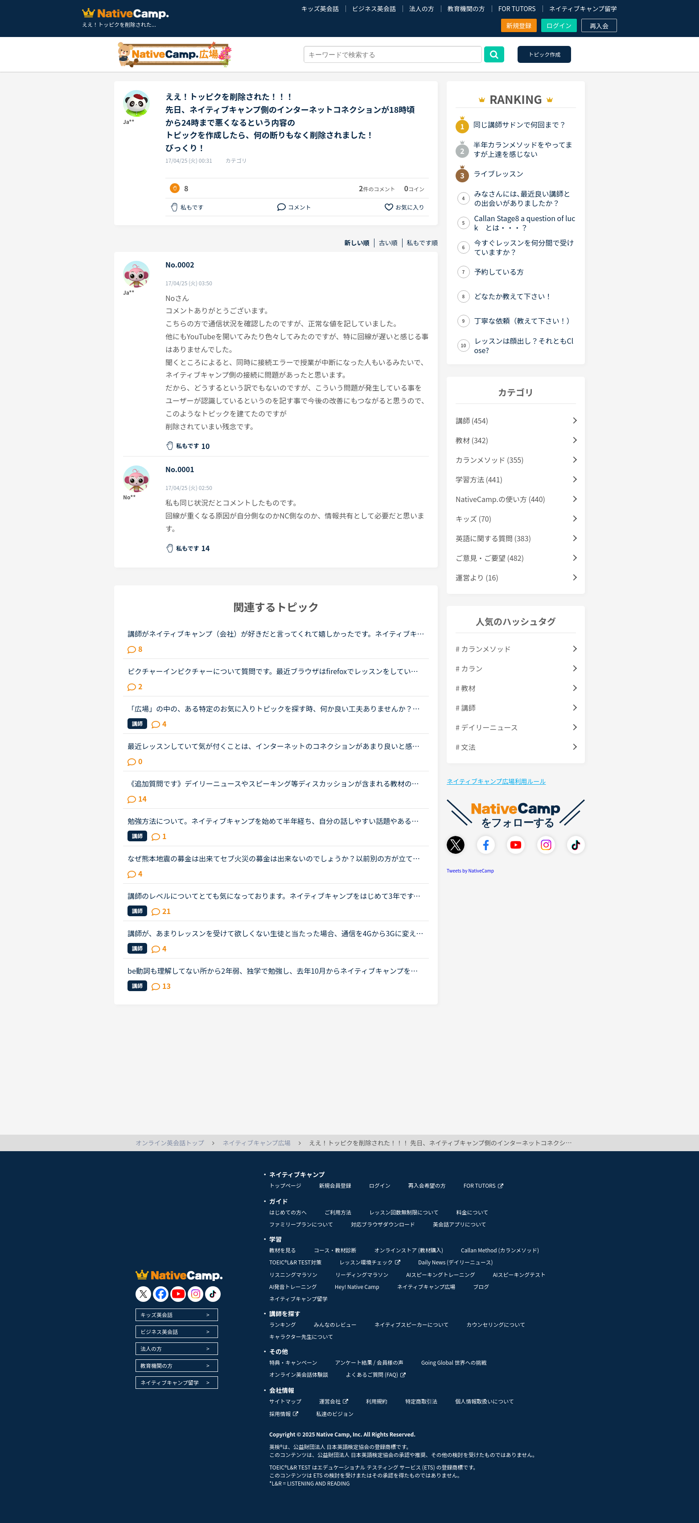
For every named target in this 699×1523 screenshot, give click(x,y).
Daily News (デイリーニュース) (455, 1262)
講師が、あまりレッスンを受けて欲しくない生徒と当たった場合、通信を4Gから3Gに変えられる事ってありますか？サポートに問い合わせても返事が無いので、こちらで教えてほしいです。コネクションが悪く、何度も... (275, 933)
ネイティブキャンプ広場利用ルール (496, 781)
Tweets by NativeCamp (470, 870)
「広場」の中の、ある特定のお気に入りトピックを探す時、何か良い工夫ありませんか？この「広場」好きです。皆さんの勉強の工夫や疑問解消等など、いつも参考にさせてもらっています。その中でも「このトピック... (273, 708)
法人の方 (421, 8)
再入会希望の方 (427, 1185)
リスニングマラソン (293, 1274)
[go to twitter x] (143, 1294)
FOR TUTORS (517, 8)
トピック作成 (544, 54)
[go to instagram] (195, 1294)
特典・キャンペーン (293, 1362)
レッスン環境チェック (369, 1262)
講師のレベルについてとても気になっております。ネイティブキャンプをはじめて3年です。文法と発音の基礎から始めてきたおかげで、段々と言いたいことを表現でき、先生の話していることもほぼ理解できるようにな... (273, 895)
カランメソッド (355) (490, 459)
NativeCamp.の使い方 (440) (500, 499)
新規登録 (518, 25)
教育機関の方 (466, 8)
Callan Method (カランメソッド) (500, 1250)
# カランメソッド (483, 648)
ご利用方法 (338, 1212)
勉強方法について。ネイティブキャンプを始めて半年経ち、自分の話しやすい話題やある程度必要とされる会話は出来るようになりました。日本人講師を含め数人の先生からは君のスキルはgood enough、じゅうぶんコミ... (273, 820)
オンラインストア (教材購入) (408, 1250)
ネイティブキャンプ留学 (583, 8)
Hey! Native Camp (357, 1286)
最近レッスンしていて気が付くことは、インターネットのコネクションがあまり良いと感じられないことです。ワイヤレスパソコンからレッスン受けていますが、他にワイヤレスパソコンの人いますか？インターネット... (273, 746)
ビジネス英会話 (374, 8)
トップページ (285, 1185)
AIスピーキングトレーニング (440, 1274)
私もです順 (422, 243)
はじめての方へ (288, 1212)
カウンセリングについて (495, 1324)
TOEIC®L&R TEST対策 (295, 1262)
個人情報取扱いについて (484, 1401)
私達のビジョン (335, 1413)
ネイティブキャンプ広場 (426, 1286)
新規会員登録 (335, 1185)
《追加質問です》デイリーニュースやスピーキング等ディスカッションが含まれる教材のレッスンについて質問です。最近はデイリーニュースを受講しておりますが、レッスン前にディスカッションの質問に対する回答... (273, 783)
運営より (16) (477, 577)
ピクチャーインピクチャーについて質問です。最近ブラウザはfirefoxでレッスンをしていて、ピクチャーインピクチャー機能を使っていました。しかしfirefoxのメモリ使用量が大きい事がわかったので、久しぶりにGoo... (273, 671)
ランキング (282, 1324)
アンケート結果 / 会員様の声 (369, 1362)
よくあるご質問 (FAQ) (376, 1374)
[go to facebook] (161, 1294)
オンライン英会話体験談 (298, 1374)
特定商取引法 (421, 1401)
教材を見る (282, 1250)
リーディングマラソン (361, 1274)
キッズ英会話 (320, 8)
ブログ (481, 1286)
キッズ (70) (473, 518)
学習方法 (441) (479, 479)
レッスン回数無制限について (404, 1212)
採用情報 (283, 1413)
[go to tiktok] (213, 1294)
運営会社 (333, 1401)
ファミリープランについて (301, 1224)
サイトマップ (285, 1401)
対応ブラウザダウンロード (383, 1224)
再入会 (599, 25)
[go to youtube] (178, 1294)
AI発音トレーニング (293, 1286)
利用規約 (376, 1401)
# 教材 (465, 688)
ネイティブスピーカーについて (411, 1324)
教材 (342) (472, 440)
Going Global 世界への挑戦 (454, 1362)
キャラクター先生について (301, 1336)
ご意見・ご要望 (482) (490, 557)
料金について (472, 1212)
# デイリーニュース (487, 727)
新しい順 (357, 243)
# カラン (469, 668)
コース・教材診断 (335, 1250)
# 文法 (465, 746)
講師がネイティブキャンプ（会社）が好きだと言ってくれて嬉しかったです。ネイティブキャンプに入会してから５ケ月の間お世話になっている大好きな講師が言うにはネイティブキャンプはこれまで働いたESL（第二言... (275, 633)
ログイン (559, 25)
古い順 (388, 243)
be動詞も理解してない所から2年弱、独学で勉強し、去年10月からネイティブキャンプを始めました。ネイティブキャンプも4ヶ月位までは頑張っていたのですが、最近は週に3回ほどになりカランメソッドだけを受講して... (273, 970)
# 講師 (465, 707)
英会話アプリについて (459, 1224)
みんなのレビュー (335, 1324)
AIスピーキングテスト (519, 1274)
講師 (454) (472, 420)
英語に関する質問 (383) (493, 538)
